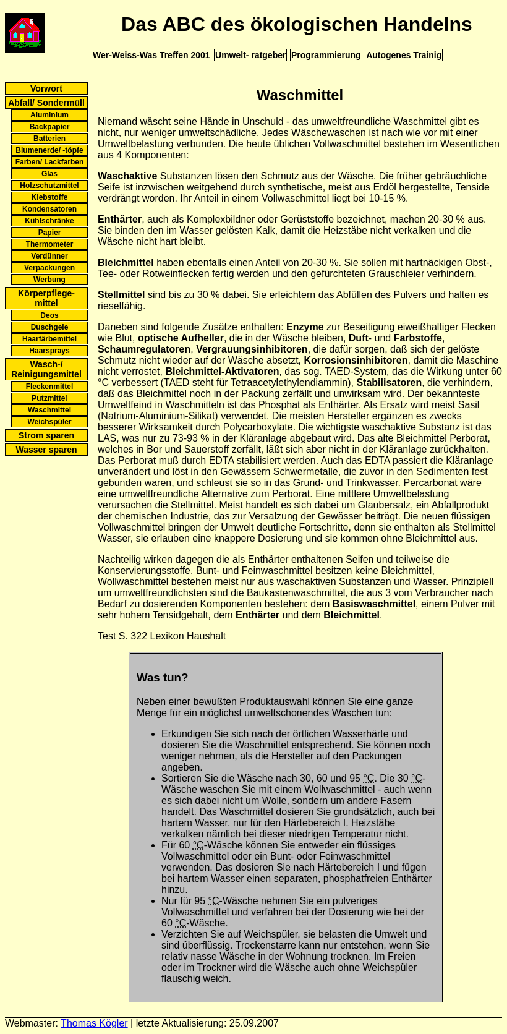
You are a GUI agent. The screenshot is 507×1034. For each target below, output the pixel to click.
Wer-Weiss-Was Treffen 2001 (151, 55)
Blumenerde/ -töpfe (49, 150)
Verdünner (49, 256)
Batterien (49, 138)
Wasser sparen (46, 450)
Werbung (49, 279)
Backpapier (50, 126)
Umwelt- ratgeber (250, 55)
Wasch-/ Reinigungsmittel (46, 369)
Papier (49, 232)
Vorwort (46, 88)
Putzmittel (49, 398)
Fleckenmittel (50, 386)
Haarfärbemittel (49, 339)
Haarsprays (49, 350)
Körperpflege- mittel (46, 298)
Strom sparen (46, 435)
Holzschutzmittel (49, 185)
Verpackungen (49, 267)
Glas (49, 173)
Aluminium (49, 115)
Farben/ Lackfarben (49, 162)
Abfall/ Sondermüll (46, 103)
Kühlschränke (49, 220)
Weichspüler (49, 421)
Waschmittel (49, 410)
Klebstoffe (50, 197)
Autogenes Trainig (403, 55)
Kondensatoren (49, 209)
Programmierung (326, 55)
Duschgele (50, 327)
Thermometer (50, 244)
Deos (49, 315)
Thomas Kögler (94, 1023)
